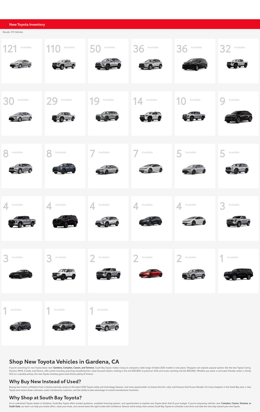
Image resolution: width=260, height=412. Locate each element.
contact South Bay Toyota (159, 406)
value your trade (64, 406)
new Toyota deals (39, 367)
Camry (247, 367)
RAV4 (20, 370)
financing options (111, 403)
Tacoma (13, 370)
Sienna (39, 370)
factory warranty (53, 386)
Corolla (27, 370)
